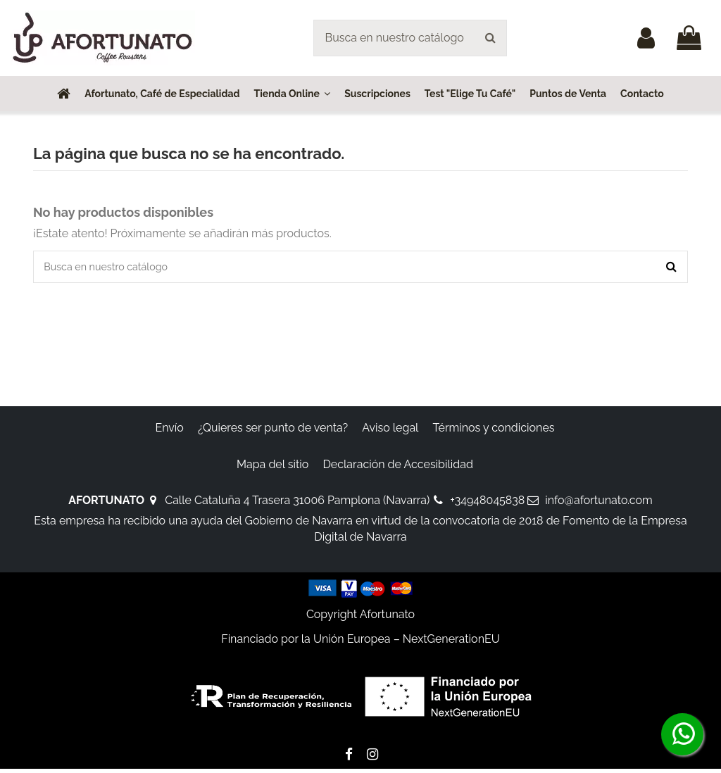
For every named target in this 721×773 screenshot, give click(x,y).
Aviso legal (390, 432)
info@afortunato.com (598, 504)
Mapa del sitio (272, 468)
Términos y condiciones (494, 432)
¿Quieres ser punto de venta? (273, 432)
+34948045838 (487, 504)
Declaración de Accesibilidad (397, 468)
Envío (169, 432)
